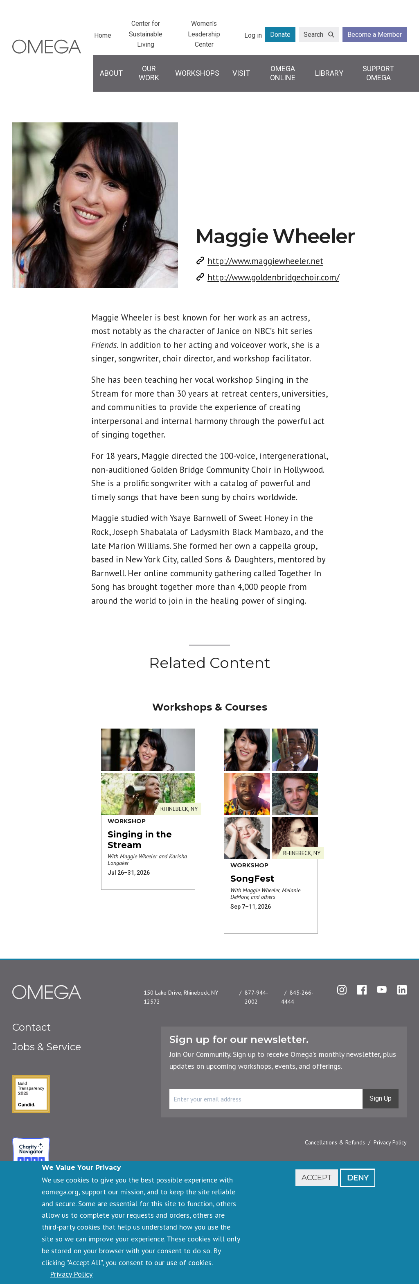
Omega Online (282, 73)
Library (329, 73)
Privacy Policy (390, 1142)
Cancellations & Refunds (335, 1142)
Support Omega (378, 73)
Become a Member (374, 34)
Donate (280, 34)
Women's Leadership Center (204, 34)
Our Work (149, 73)
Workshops (197, 73)
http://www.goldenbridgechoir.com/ (273, 277)
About (111, 73)
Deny (357, 1177)
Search (313, 34)
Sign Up (380, 1098)
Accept (317, 1177)
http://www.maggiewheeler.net (265, 260)
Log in (253, 35)
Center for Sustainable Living (145, 34)
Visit (241, 73)
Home (102, 35)
